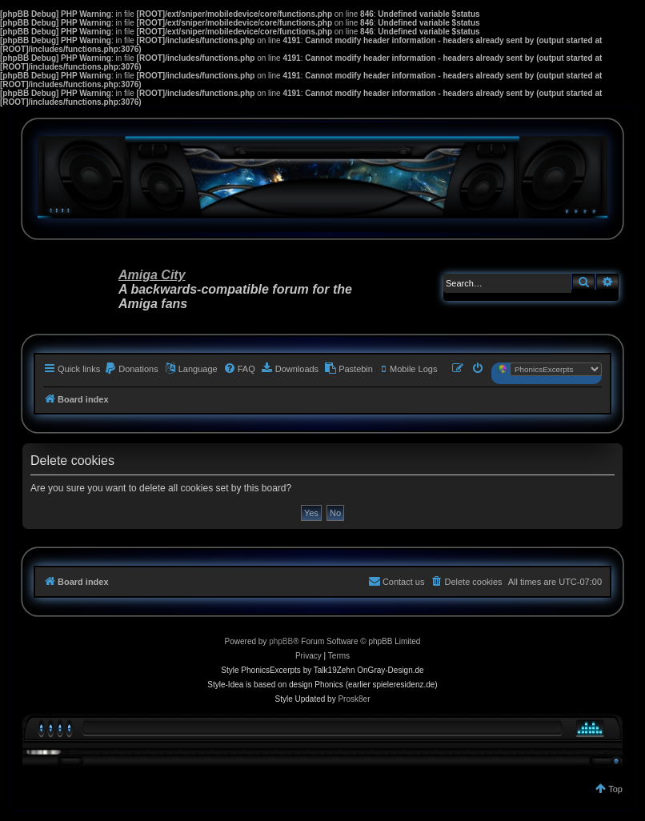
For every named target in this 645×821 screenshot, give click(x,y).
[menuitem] (131, 368)
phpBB (281, 641)
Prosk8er (354, 699)
